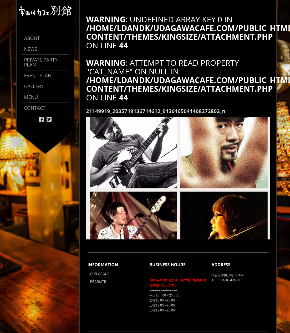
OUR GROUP (100, 274)
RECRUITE (98, 282)
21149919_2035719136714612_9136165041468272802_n (156, 111)
